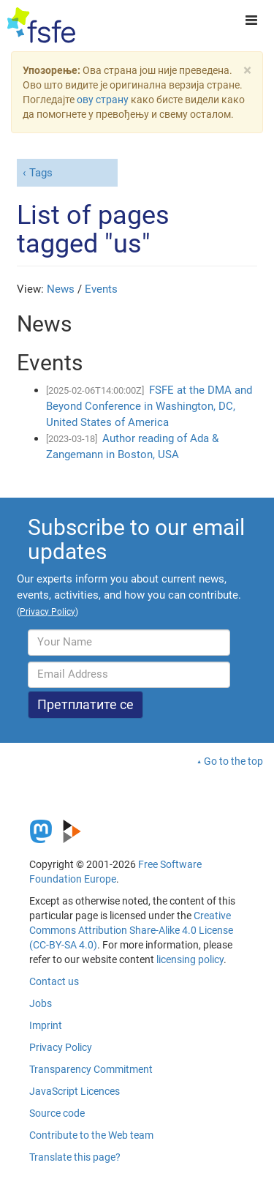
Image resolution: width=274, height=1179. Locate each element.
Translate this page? (75, 1157)
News (61, 289)
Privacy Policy (60, 1047)
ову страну (103, 99)
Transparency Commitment (91, 1069)
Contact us (54, 981)
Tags (41, 172)
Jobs (40, 1003)
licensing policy (190, 959)
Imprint (45, 1025)
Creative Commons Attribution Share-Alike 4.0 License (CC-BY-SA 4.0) (131, 930)
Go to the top (233, 761)
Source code (57, 1113)
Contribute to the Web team (91, 1135)
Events (101, 289)
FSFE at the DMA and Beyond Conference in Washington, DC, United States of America (149, 406)
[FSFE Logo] (41, 25)
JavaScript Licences (74, 1091)
